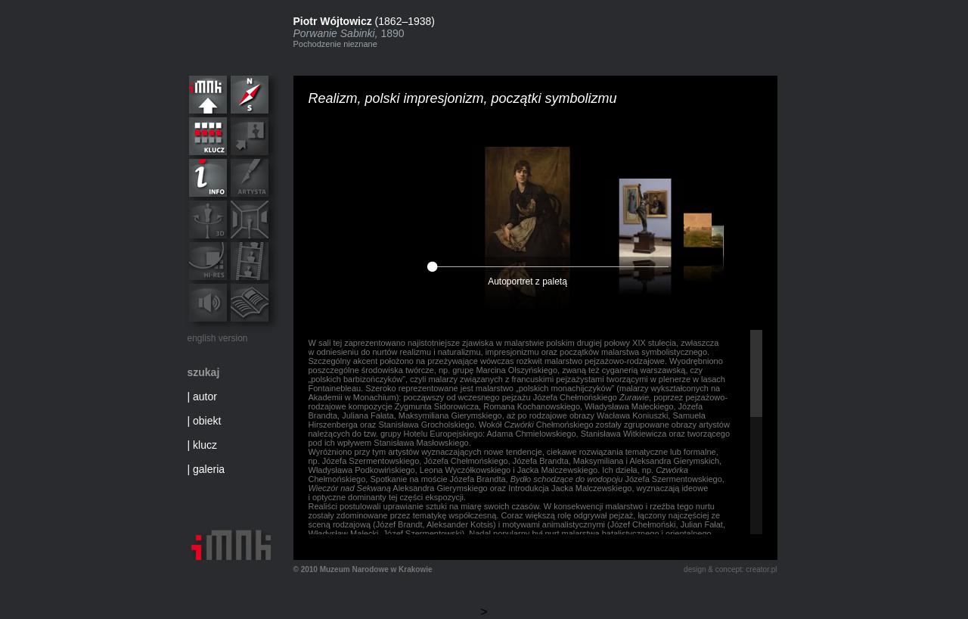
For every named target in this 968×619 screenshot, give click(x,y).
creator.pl (761, 569)
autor (205, 396)
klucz (205, 445)
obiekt (207, 421)
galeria (209, 469)
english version (218, 338)
